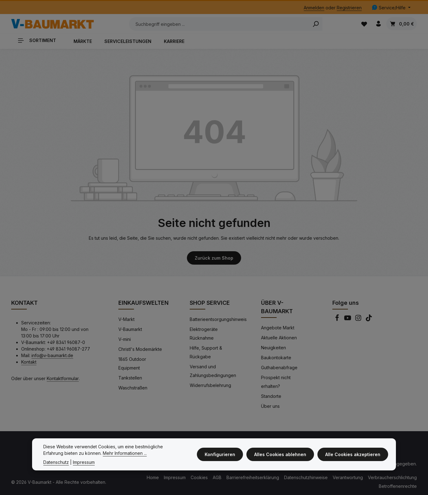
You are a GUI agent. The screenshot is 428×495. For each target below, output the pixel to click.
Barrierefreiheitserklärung (252, 476)
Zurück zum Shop (214, 257)
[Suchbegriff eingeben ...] (215, 24)
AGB (217, 476)
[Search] (311, 24)
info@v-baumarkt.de (52, 354)
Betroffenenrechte (398, 485)
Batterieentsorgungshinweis (218, 318)
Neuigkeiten (273, 347)
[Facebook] (338, 319)
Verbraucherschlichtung (392, 476)
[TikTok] (368, 319)
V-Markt (126, 318)
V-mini (124, 338)
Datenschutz (56, 462)
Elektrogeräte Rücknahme (204, 333)
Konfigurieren (222, 454)
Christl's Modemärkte (140, 348)
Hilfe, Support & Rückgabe (206, 352)
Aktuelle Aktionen (279, 337)
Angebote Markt (277, 327)
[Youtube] (348, 319)
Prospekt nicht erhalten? (276, 381)
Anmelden (314, 7)
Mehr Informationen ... (104, 453)
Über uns (270, 405)
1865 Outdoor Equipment (132, 363)
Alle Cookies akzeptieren (353, 454)
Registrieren (349, 7)
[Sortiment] (39, 39)
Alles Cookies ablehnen (281, 454)
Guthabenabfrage (279, 367)
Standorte (271, 395)
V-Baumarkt (130, 328)
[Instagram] (359, 319)
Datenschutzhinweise (306, 476)
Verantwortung (348, 476)
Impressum (175, 476)
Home (153, 476)
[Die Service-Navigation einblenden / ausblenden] (391, 7)
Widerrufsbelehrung (210, 384)
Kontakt (28, 361)
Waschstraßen (132, 387)
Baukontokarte (276, 357)
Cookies (199, 476)
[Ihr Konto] (378, 23)
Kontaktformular (63, 377)
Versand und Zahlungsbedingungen (213, 370)
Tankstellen (130, 377)
